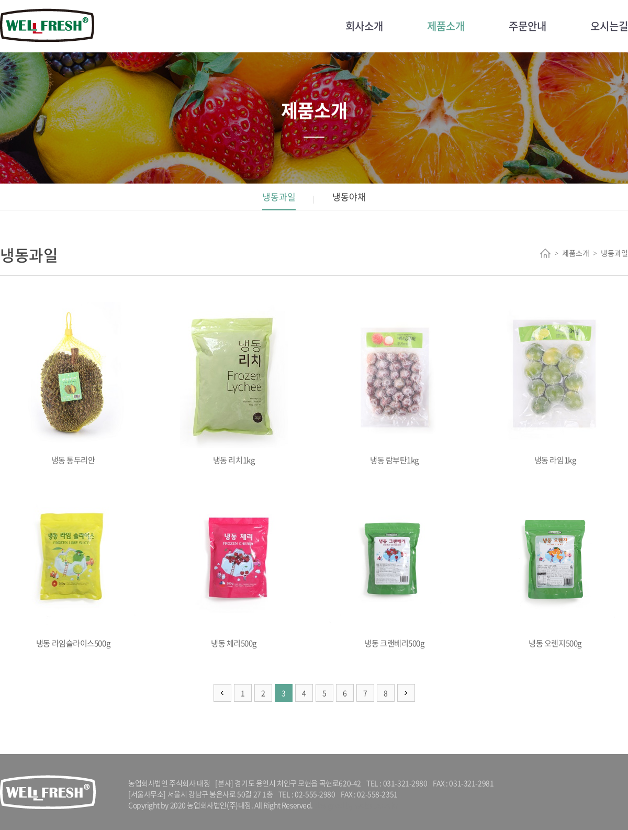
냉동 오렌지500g (555, 567)
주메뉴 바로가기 (0, 0)
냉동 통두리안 (73, 384)
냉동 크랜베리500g (394, 567)
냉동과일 (279, 196)
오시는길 (609, 25)
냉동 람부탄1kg (394, 384)
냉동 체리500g (234, 567)
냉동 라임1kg (555, 384)
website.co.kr (376, 805)
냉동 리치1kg (234, 384)
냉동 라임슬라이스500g (73, 567)
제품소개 (446, 25)
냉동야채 (349, 196)
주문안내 (527, 25)
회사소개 (364, 25)
